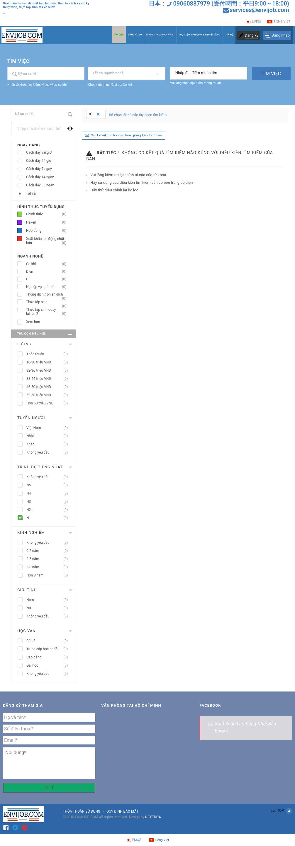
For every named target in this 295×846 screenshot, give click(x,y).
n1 (95, 114)
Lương (24, 344)
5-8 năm (48, 567)
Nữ (48, 608)
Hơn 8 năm (48, 575)
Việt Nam (48, 428)
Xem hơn (33, 322)
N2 (48, 510)
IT (48, 279)
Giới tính (27, 590)
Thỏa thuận (48, 354)
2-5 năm (48, 559)
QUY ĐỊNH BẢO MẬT (122, 811)
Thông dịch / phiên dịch (48, 294)
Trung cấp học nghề (48, 649)
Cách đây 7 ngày (39, 169)
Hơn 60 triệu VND (48, 403)
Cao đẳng (48, 657)
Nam (48, 600)
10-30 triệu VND (48, 362)
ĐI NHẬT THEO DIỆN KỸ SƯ (160, 34)
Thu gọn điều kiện (45, 334)
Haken (48, 222)
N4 (48, 493)
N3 (48, 502)
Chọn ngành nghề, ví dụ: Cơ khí (110, 85)
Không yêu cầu (48, 452)
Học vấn (26, 631)
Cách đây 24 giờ (38, 161)
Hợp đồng (48, 231)
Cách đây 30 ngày (40, 185)
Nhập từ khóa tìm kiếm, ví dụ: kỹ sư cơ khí (37, 85)
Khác (48, 444)
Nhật (48, 436)
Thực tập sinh (48, 302)
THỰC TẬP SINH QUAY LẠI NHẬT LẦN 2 (200, 34)
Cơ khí (48, 264)
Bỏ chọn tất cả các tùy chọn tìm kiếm (138, 115)
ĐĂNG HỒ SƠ (135, 34)
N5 (48, 485)
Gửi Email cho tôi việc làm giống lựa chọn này (126, 135)
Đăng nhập (277, 35)
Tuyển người (31, 418)
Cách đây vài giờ (39, 152)
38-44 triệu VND (48, 379)
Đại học (48, 665)
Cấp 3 (48, 641)
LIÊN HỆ (229, 34)
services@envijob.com (259, 9)
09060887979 (191, 3)
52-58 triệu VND (48, 395)
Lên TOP (281, 811)
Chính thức (48, 214)
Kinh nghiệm (31, 532)
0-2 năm (48, 551)
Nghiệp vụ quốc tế (48, 287)
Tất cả (31, 193)
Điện (48, 272)
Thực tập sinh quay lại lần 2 (48, 312)
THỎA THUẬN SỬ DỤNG (81, 811)
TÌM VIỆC (119, 34)
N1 (48, 518)
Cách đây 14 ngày (40, 177)
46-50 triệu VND (48, 387)
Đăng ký (251, 35)
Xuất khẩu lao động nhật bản (48, 241)
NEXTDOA (153, 817)
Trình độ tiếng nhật (40, 467)
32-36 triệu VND (48, 370)
